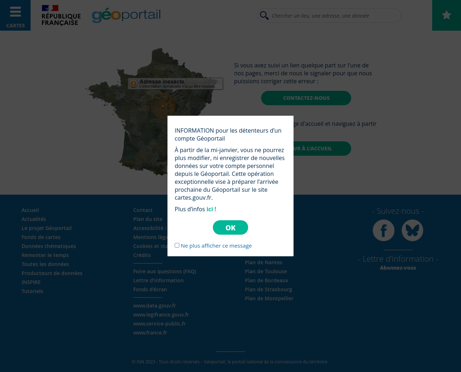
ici (209, 209)
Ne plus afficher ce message (216, 245)
